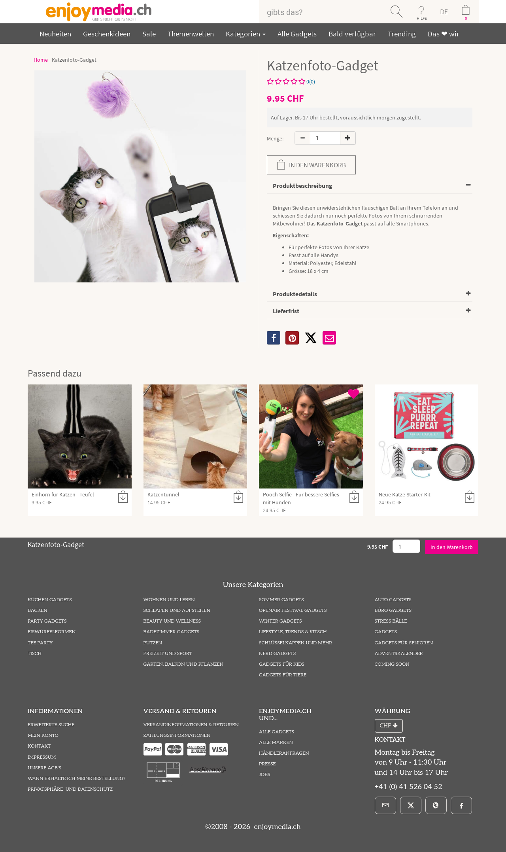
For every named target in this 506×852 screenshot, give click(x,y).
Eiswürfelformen (52, 632)
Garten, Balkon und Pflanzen (183, 664)
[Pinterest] (436, 805)
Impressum (42, 757)
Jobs (264, 775)
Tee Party (40, 643)
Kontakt (39, 746)
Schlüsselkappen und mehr (295, 643)
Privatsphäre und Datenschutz (70, 789)
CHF (389, 725)
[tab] (369, 186)
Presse (267, 764)
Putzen (152, 643)
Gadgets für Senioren (404, 643)
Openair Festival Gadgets (293, 610)
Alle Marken (276, 743)
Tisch (35, 654)
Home (41, 59)
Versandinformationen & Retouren (191, 725)
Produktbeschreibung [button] (302, 185)
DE (444, 11)
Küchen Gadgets (50, 600)
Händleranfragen (284, 753)
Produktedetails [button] (295, 294)
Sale (149, 33)
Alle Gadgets (297, 33)
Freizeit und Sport (167, 654)
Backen (37, 610)
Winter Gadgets (280, 621)
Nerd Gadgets (277, 654)
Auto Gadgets (393, 600)
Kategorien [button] (246, 33)
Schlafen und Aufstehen (176, 610)
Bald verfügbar (352, 33)
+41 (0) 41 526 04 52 (408, 787)
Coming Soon (392, 664)
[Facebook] (461, 805)
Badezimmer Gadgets (171, 632)
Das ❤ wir (443, 33)
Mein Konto (43, 735)
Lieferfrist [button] (286, 311)
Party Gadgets (47, 621)
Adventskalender (399, 654)
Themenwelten (191, 33)
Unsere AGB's (44, 768)
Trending (402, 33)
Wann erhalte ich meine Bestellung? (76, 779)
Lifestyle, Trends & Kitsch (293, 632)
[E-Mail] (385, 805)
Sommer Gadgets (281, 600)
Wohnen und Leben (169, 600)
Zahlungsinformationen (177, 735)
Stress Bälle (391, 621)
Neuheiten (55, 33)
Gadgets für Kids (281, 664)
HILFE (422, 18)
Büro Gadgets (393, 610)
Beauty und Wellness (172, 621)
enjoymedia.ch (276, 827)
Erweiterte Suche (51, 725)
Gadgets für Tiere (282, 675)
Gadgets (386, 632)
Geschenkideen (106, 33)
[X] (310, 338)
